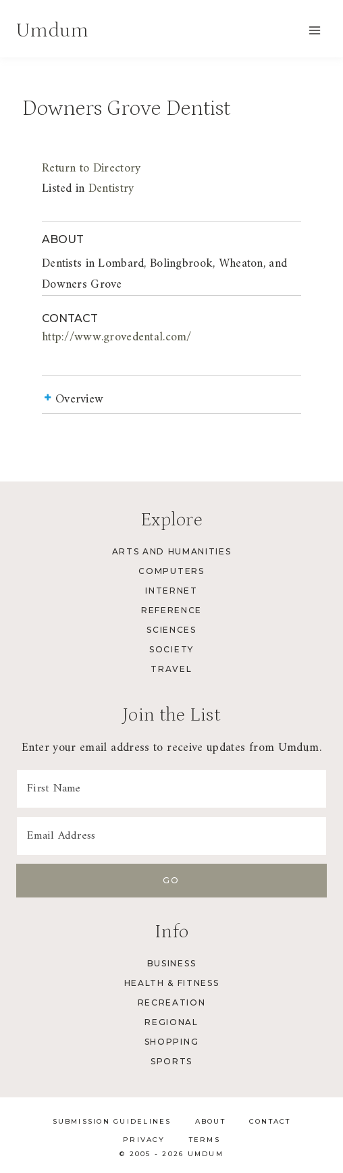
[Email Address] (171, 836)
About (210, 1121)
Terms (204, 1139)
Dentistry (111, 188)
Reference (171, 610)
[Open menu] (314, 30)
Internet (171, 590)
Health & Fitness (171, 983)
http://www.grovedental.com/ (117, 337)
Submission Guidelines (112, 1121)
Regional (171, 1022)
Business (171, 963)
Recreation (172, 1002)
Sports (171, 1061)
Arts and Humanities (172, 551)
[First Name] (171, 788)
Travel (171, 669)
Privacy (144, 1139)
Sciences (171, 630)
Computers (171, 571)
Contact (270, 1121)
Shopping (171, 1042)
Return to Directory (91, 168)
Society (171, 649)
